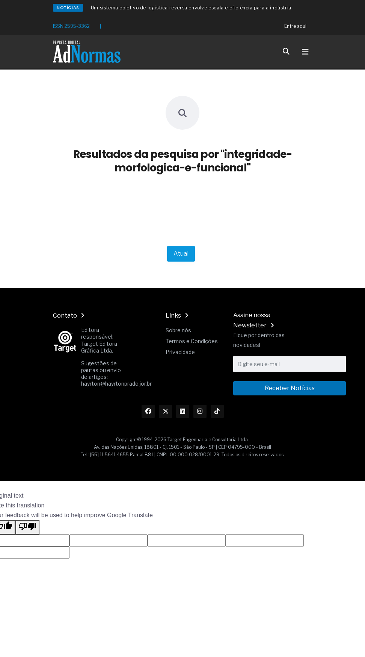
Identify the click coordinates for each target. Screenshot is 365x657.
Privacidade (180, 352)
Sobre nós (178, 330)
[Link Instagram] (200, 411)
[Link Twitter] (165, 411)
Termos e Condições (192, 341)
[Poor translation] (27, 527)
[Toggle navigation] (305, 52)
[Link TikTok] (217, 411)
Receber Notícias (290, 388)
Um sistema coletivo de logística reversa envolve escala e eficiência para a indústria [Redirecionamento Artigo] (191, 8)
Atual (181, 253)
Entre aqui (295, 26)
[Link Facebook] (148, 411)
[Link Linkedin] (182, 411)
